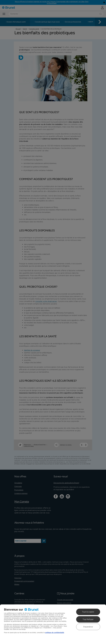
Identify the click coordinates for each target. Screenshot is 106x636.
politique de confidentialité (54, 632)
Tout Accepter (88, 612)
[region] (53, 620)
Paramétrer (88, 627)
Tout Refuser (88, 619)
